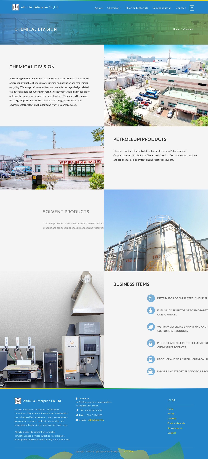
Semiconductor (162, 7)
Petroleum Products (140, 139)
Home (176, 29)
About (99, 7)
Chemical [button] (114, 7)
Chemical (188, 29)
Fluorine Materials (136, 7)
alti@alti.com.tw (96, 420)
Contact (181, 7)
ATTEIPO (129, 451)
